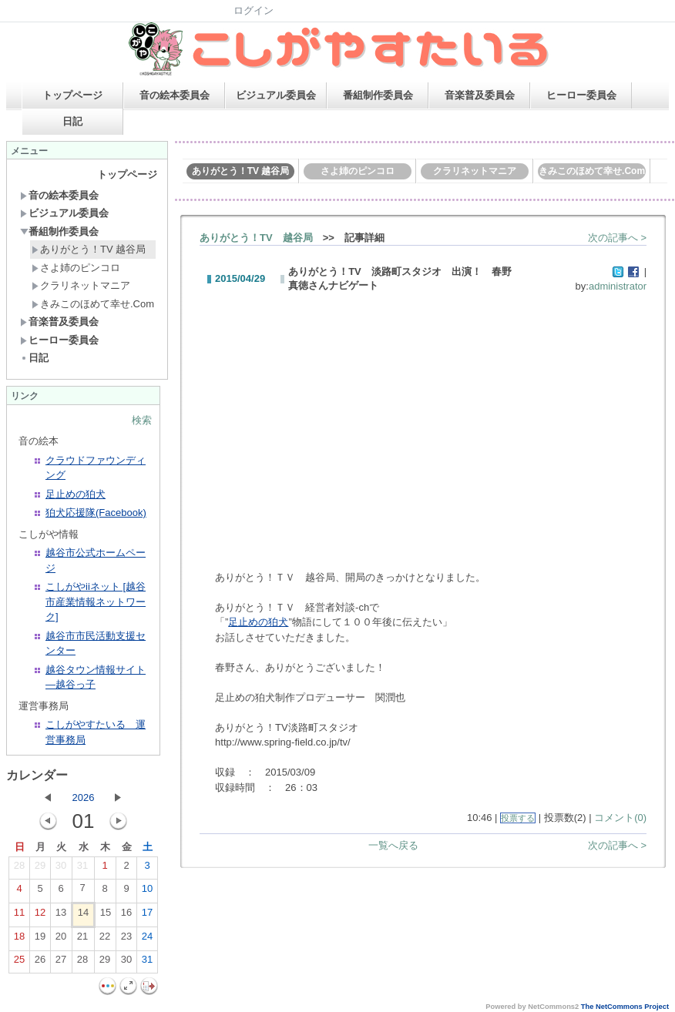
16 (126, 915)
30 (60, 869)
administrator (617, 286)
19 (40, 939)
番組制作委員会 (378, 95)
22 (104, 939)
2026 (83, 797)
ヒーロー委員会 (581, 95)
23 (126, 939)
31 (82, 869)
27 (60, 962)
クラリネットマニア (81, 285)
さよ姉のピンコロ (76, 267)
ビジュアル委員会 (276, 95)
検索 (142, 420)
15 (105, 915)
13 (60, 915)
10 (147, 892)
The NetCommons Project (625, 1006)
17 (147, 915)
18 (19, 939)
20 (60, 939)
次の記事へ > (617, 237)
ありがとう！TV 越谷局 (89, 249)
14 (83, 915)
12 (40, 915)
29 (40, 869)
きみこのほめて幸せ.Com (93, 304)
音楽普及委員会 (480, 95)
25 (19, 962)
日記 (72, 121)
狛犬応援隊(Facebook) (95, 512)
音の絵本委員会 (174, 95)
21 (82, 939)
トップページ (72, 95)
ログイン (253, 10)
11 (19, 915)
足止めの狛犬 (75, 494)
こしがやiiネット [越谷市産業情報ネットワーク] (95, 601)
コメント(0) (620, 817)
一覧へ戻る (393, 845)
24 (147, 939)
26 (40, 962)
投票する (518, 818)
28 (19, 869)
